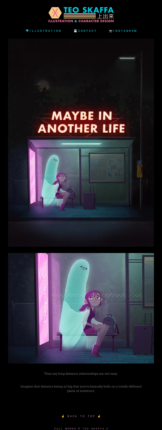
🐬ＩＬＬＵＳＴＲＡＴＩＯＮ (43, 30)
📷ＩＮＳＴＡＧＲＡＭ (123, 30)
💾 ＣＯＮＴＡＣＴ (85, 30)
